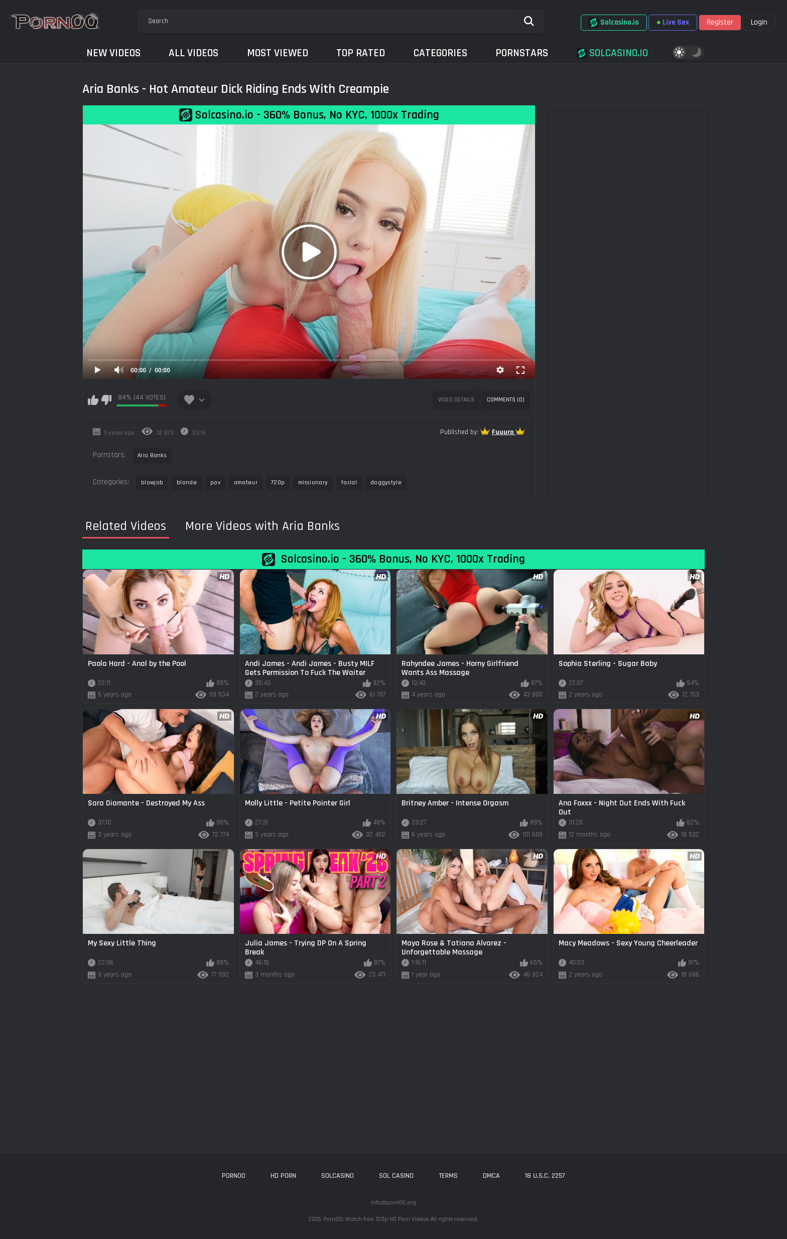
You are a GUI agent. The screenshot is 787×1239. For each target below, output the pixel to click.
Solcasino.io (614, 23)
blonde (187, 482)
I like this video (93, 400)
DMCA (491, 1175)
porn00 (233, 1175)
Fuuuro (503, 432)
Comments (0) (505, 399)
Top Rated (360, 53)
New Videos (113, 53)
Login (759, 22)
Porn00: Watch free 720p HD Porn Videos (376, 1219)
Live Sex (673, 22)
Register (720, 22)
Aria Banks (152, 455)
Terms (448, 1175)
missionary (313, 482)
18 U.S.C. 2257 (545, 1175)
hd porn (283, 1175)
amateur (245, 482)
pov (215, 482)
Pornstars (521, 53)
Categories (440, 53)
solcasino (337, 1175)
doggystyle (386, 482)
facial (349, 482)
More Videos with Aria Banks (262, 526)
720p (278, 482)
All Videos (193, 53)
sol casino (396, 1175)
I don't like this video (106, 400)
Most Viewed (277, 53)
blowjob (152, 482)
